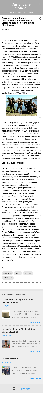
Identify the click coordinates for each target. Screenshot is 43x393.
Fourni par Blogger (21, 389)
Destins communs (11, 359)
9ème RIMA (7, 273)
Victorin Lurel (8, 278)
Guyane (18, 273)
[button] (39, 19)
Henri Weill (28, 273)
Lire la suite (35, 322)
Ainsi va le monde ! (21, 6)
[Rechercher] (39, 4)
